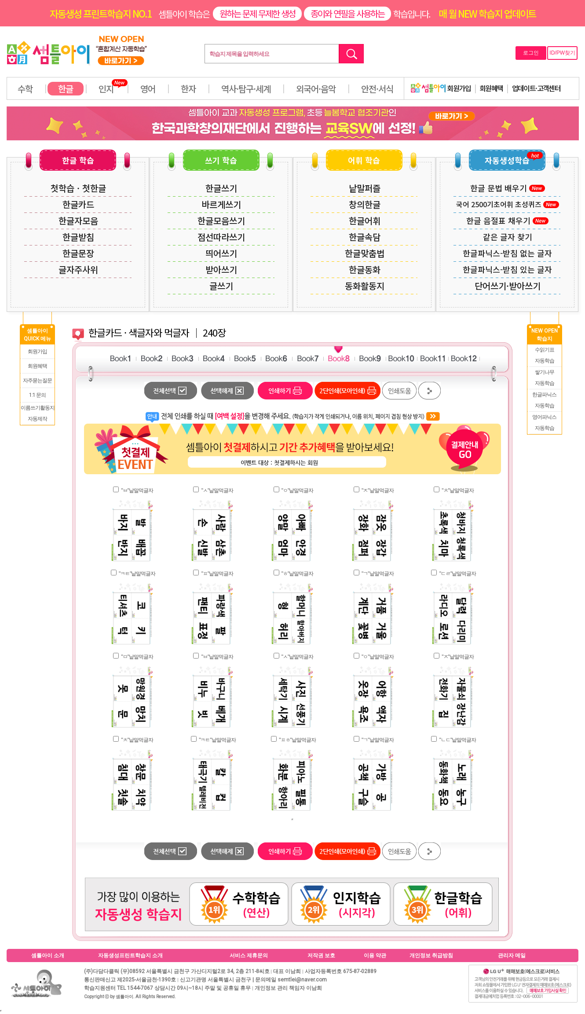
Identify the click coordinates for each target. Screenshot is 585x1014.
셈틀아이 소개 (47, 955)
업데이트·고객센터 (536, 88)
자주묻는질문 (37, 380)
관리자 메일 (512, 955)
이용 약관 (375, 955)
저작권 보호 (321, 955)
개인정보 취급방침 (431, 955)
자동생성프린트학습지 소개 (130, 955)
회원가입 (441, 88)
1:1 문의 (37, 395)
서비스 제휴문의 (249, 955)
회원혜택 (491, 88)
